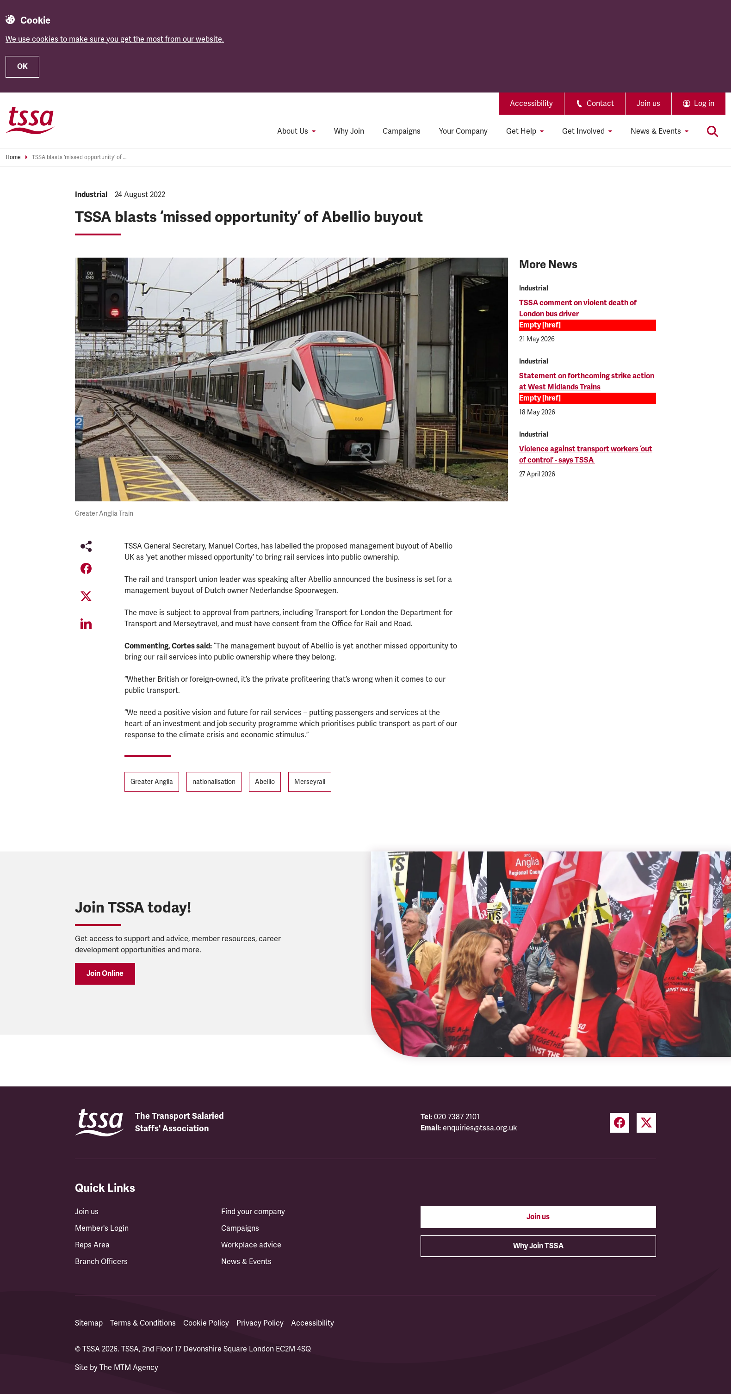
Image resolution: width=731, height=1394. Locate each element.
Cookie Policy (206, 1323)
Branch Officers (101, 1261)
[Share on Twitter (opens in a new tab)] (86, 596)
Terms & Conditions (143, 1323)
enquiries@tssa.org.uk (480, 1128)
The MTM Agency (128, 1367)
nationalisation (213, 782)
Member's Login (102, 1228)
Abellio (265, 782)
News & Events (246, 1261)
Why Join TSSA (538, 1246)
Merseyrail (309, 782)
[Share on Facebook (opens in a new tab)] (86, 568)
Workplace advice (251, 1245)
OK (22, 66)
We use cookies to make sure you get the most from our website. (115, 39)
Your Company (463, 131)
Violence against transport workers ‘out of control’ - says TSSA (585, 454)
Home (13, 157)
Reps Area (92, 1245)
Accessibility (531, 103)
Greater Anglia (151, 782)
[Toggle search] (712, 131)
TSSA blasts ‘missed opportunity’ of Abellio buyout (80, 157)
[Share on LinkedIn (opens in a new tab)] (86, 624)
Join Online (105, 973)
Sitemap (89, 1323)
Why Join (349, 131)
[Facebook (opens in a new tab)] (619, 1123)
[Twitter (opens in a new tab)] (646, 1123)
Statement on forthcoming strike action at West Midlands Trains (586, 381)
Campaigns (402, 131)
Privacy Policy (260, 1323)
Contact (595, 103)
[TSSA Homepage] (30, 120)
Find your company (253, 1211)
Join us (648, 103)
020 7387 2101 (457, 1117)
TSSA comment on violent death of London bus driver (578, 308)
